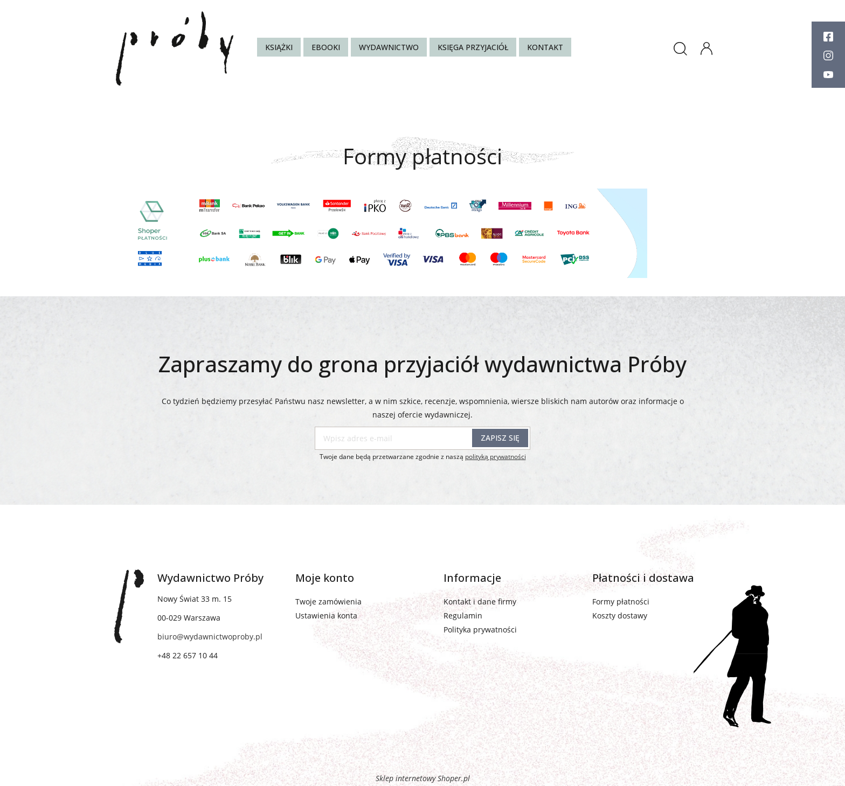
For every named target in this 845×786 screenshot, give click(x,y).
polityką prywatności (495, 456)
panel (706, 46)
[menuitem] (279, 47)
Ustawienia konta (326, 615)
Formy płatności (620, 601)
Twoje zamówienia (328, 601)
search (680, 48)
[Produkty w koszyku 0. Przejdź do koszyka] (733, 50)
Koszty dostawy (619, 615)
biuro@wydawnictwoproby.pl (209, 636)
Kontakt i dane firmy (480, 601)
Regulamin (463, 615)
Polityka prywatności (480, 629)
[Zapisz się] (500, 438)
